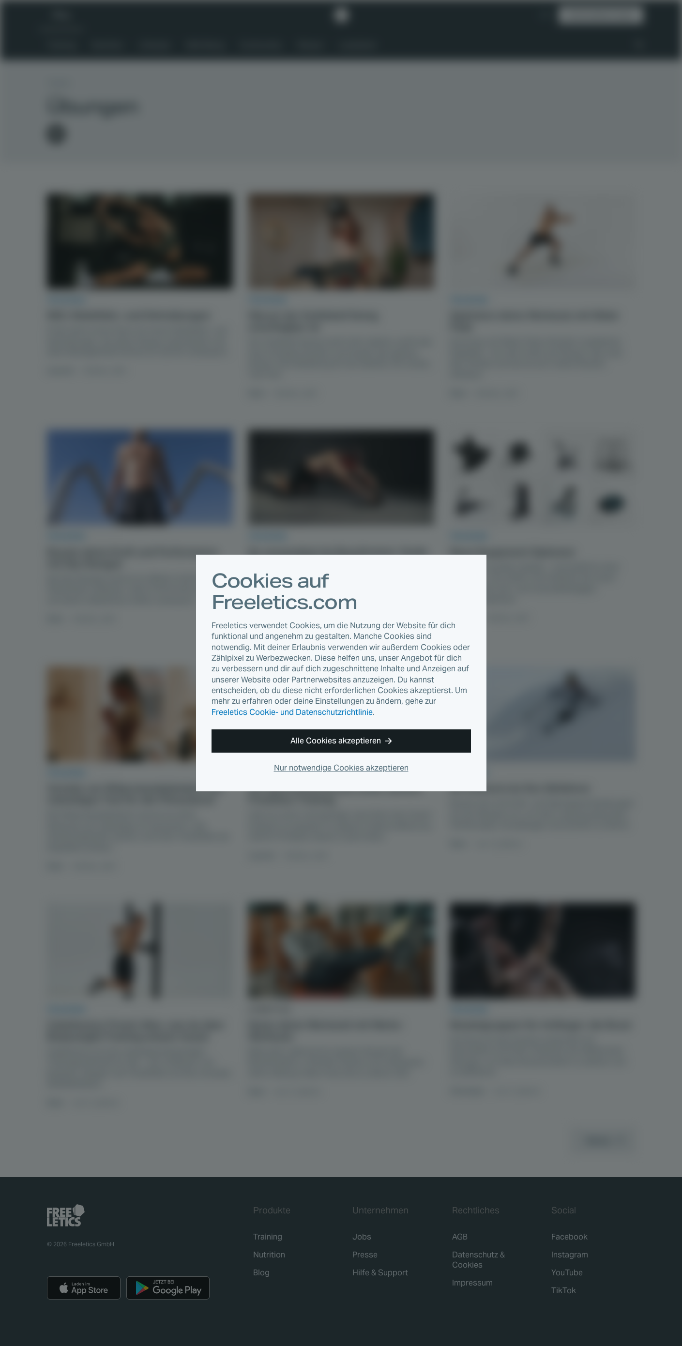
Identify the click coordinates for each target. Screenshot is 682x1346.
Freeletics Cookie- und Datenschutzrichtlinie (292, 712)
